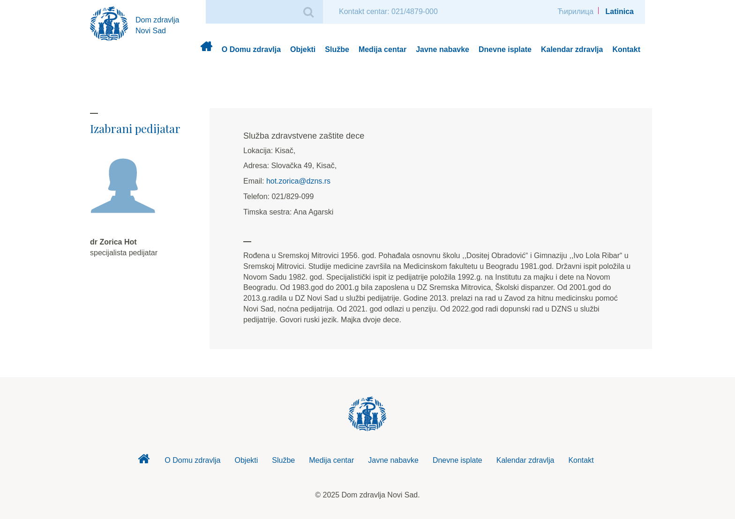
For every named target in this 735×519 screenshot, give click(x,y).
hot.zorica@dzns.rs (298, 181)
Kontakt (626, 49)
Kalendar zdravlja (572, 49)
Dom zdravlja (206, 50)
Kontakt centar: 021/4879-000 (388, 11)
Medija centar (382, 49)
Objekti (302, 49)
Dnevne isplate (505, 49)
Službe (337, 49)
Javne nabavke (442, 49)
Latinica (620, 11)
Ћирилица (575, 11)
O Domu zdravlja (251, 49)
